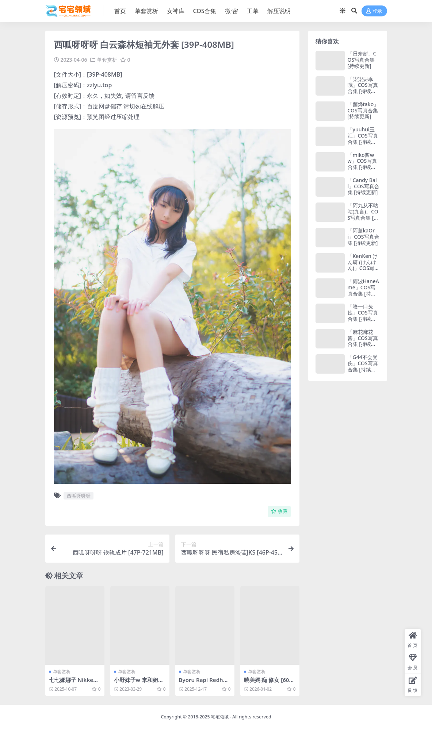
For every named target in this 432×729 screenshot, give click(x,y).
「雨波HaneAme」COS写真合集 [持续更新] (363, 290)
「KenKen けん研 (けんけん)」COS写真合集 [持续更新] (364, 268)
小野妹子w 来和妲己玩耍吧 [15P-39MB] (139, 683)
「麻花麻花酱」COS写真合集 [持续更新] (363, 341)
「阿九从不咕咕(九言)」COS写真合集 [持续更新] (363, 214)
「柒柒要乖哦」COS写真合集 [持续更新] (363, 88)
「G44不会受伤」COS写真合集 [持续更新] (363, 366)
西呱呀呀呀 (79, 495)
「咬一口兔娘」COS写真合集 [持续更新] (363, 315)
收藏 (279, 511)
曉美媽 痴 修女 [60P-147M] (269, 683)
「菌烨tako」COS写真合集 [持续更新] (363, 110)
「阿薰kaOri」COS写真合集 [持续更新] (363, 236)
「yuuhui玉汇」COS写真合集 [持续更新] (363, 138)
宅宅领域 (220, 717)
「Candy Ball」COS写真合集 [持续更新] (363, 186)
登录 (374, 11)
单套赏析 (107, 59)
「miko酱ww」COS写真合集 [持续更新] (362, 164)
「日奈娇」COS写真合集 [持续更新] (362, 59)
